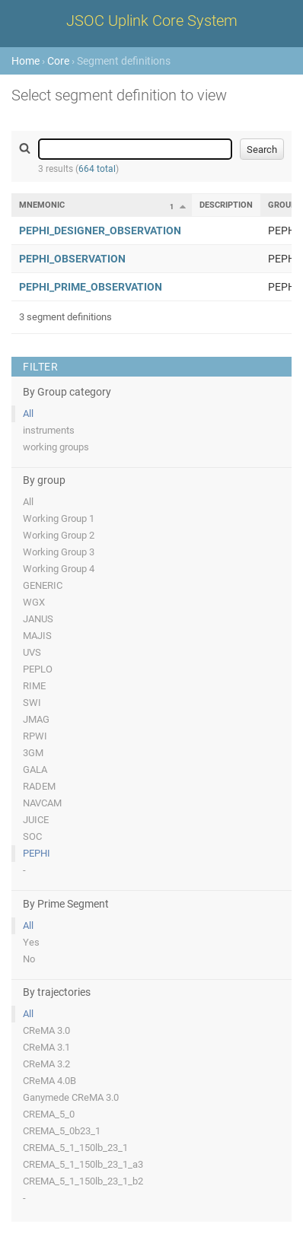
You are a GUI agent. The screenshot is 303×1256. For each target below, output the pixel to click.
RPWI (35, 736)
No (29, 959)
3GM (33, 752)
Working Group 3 (58, 552)
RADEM (39, 786)
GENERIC (42, 585)
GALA (35, 769)
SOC (32, 836)
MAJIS (37, 635)
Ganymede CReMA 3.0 (71, 1097)
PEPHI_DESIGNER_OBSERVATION (100, 230)
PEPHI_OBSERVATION (72, 259)
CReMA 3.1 (46, 1047)
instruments (49, 430)
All (28, 413)
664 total (97, 169)
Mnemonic (42, 205)
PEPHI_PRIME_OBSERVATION (90, 287)
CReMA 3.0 (46, 1030)
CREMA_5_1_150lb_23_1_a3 (83, 1164)
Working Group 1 (58, 518)
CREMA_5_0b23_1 (61, 1131)
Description (226, 205)
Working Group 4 (58, 568)
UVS (32, 652)
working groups (56, 447)
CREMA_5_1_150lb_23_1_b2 (83, 1181)
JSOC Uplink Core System (152, 20)
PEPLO (38, 669)
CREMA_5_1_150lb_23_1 (75, 1147)
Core (58, 61)
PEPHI (36, 853)
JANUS (38, 619)
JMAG (36, 719)
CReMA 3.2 (46, 1064)
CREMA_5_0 (49, 1114)
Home (25, 61)
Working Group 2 (58, 535)
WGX (34, 602)
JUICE (36, 819)
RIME (34, 686)
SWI (32, 702)
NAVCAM (42, 803)
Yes (31, 942)
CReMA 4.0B (49, 1080)
